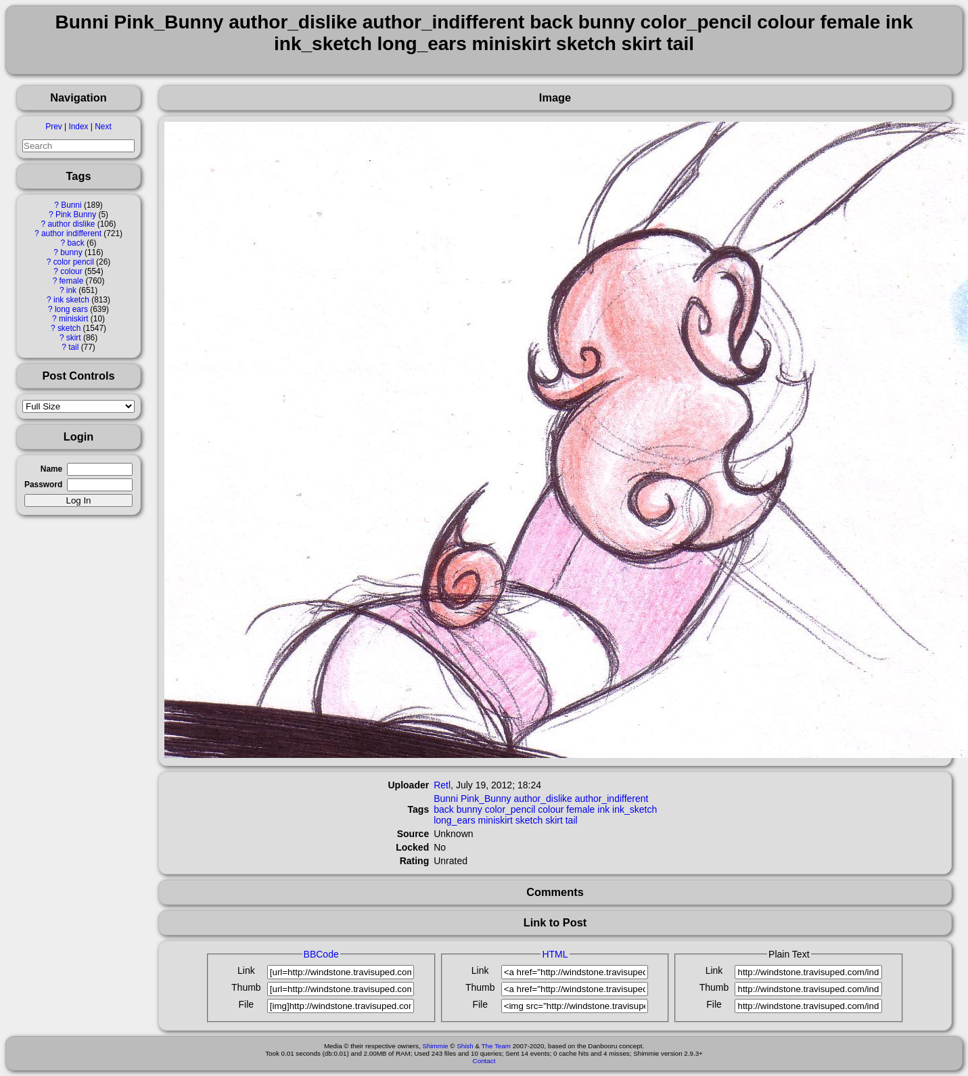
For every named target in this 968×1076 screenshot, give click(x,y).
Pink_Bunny (486, 798)
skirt (73, 337)
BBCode (321, 954)
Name (51, 469)
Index (78, 126)
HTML (555, 954)
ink (71, 290)
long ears (71, 309)
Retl (442, 785)
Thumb (246, 987)
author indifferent (71, 233)
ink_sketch (634, 809)
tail (73, 347)
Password (43, 484)
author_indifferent (612, 798)
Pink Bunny (75, 214)
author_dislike (543, 798)
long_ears (455, 820)
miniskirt (74, 318)
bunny (71, 252)
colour (71, 271)
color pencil (73, 262)
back (75, 243)
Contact (484, 1060)
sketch (68, 328)
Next (103, 126)
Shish (465, 1046)
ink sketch (71, 300)
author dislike (71, 224)
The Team (496, 1046)
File (246, 1004)
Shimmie (435, 1046)
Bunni (71, 205)
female (72, 281)
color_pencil (510, 809)
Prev (53, 126)
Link (246, 970)
